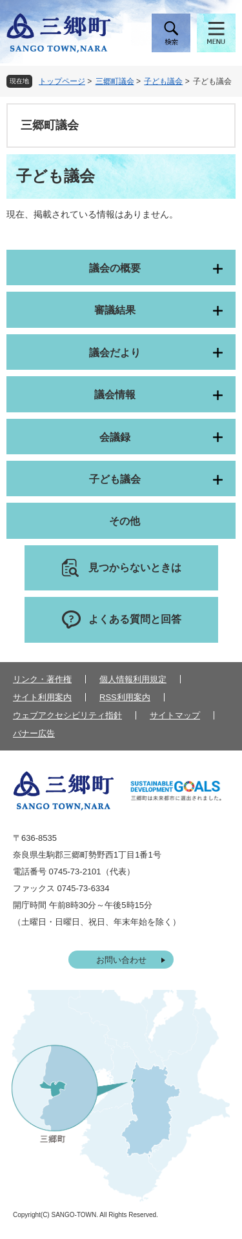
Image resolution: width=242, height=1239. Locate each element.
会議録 (114, 437)
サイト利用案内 (42, 697)
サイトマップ (175, 715)
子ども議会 (163, 81)
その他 (124, 521)
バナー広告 (34, 733)
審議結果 (115, 310)
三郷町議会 (115, 81)
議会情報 (115, 394)
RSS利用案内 (124, 697)
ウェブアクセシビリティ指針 (67, 715)
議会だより (115, 352)
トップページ (62, 81)
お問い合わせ (121, 960)
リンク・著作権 (42, 679)
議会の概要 (115, 268)
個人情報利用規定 (132, 679)
